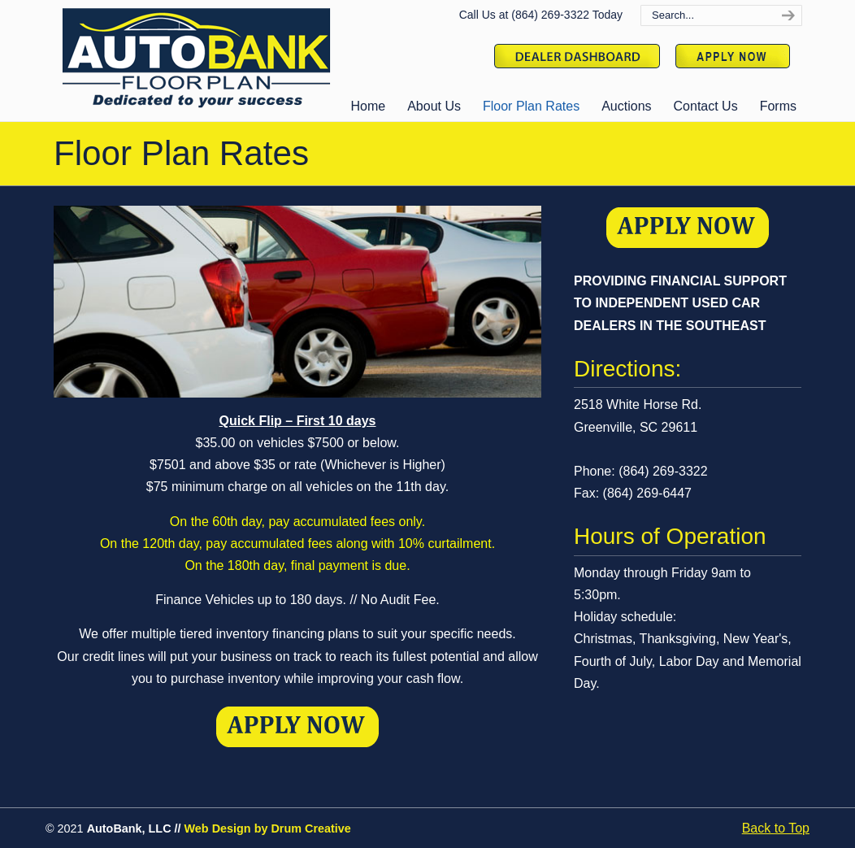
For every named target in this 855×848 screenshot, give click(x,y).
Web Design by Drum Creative (267, 828)
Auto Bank (196, 58)
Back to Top (775, 828)
